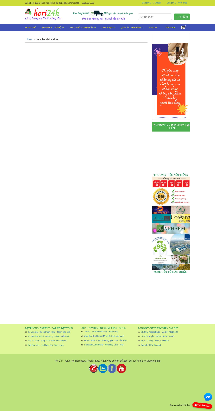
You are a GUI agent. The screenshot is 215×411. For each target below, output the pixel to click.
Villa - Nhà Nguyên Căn (83, 27)
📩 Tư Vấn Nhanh (202, 405)
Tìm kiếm (182, 16)
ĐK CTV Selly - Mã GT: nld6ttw (154, 340)
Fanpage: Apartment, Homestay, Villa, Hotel (104, 345)
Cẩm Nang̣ (170, 27)
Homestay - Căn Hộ (53, 27)
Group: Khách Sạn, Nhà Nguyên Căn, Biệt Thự (105, 340)
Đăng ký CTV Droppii (151, 3)
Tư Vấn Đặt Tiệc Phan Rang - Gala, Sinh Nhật (49, 336)
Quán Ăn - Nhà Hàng (132, 27)
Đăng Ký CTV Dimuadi (151, 345)
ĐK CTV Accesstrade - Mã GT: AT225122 (159, 332)
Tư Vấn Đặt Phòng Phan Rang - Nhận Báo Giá (49, 332)
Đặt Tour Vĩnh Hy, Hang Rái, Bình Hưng (46, 345)
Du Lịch (154, 27)
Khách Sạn (108, 27)
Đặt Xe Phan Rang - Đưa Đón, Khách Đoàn (47, 340)
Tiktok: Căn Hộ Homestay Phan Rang (101, 331)
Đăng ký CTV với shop (177, 3)
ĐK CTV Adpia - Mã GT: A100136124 (157, 336)
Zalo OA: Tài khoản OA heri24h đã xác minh (104, 336)
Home (29, 39)
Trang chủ (30, 27)
